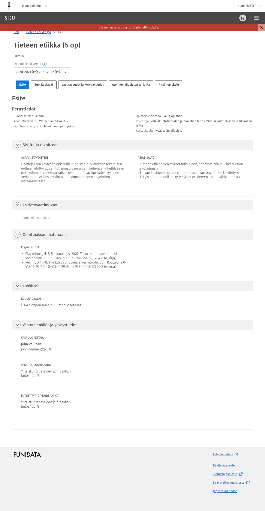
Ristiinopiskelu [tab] (169, 84)
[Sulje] (261, 27)
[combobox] (42, 71)
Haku (28, 18)
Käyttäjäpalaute (224, 465)
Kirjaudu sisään (251, 18)
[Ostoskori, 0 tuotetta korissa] (221, 18)
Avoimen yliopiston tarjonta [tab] (131, 84)
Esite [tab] (22, 84)
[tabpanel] (132, 262)
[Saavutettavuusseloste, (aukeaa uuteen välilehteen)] (232, 482)
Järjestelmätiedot (225, 491)
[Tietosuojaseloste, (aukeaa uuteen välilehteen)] (232, 474)
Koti (16, 32)
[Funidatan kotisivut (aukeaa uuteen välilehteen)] (27, 454)
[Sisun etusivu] (10, 18)
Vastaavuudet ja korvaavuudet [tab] (82, 84)
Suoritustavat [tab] (43, 84)
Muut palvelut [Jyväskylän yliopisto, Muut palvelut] (35, 6)
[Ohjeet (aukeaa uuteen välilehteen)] (232, 18)
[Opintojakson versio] (44, 64)
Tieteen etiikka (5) (38, 32)
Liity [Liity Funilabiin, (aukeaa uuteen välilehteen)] (226, 454)
